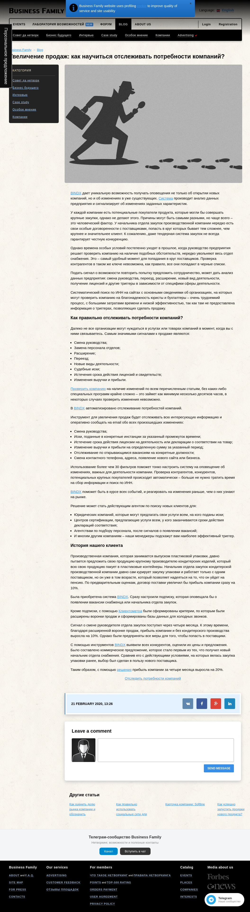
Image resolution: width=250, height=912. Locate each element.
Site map (16, 882)
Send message (218, 768)
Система (166, 198)
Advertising (56, 875)
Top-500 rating (119, 882)
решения (124, 670)
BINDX (76, 193)
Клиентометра (130, 611)
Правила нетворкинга (152, 875)
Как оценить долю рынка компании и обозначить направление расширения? (82, 814)
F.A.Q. (29, 875)
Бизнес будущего (26, 87)
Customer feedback (63, 882)
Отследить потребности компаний (153, 678)
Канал (108, 851)
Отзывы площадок (62, 889)
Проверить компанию (88, 389)
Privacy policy (102, 903)
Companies (189, 889)
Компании (20, 117)
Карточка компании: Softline (185, 804)
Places (186, 882)
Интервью (20, 95)
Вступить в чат (135, 851)
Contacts (17, 896)
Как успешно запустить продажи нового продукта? (231, 809)
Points (95, 882)
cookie (142, 6)
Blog (40, 50)
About (14, 875)
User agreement (104, 896)
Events (186, 875)
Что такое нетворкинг (109, 875)
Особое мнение (24, 109)
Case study (21, 102)
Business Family (20, 50)
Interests (188, 896)
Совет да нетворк (26, 80)
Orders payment (103, 889)
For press (17, 889)
